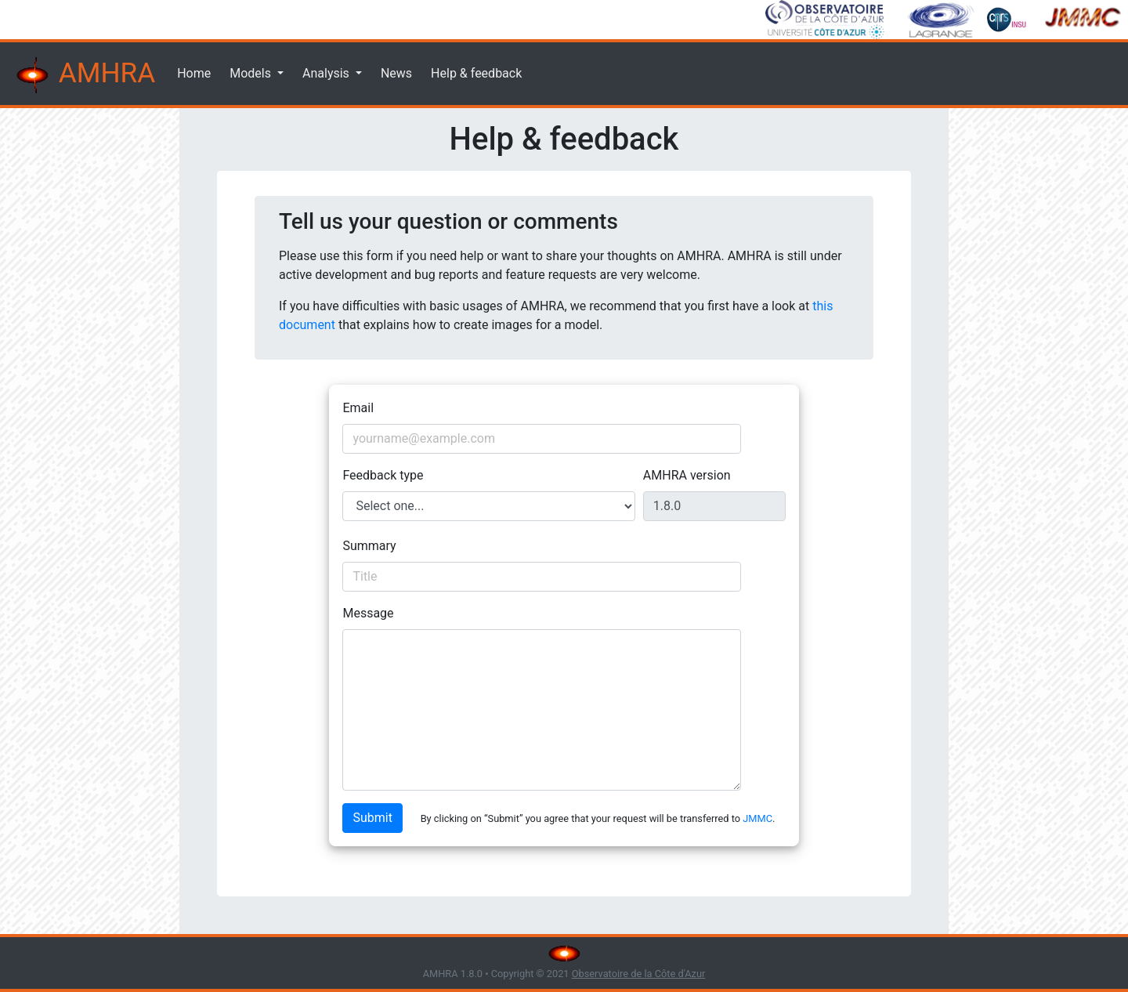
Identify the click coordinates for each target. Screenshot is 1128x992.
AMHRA (84, 75)
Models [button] (252, 73)
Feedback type (382, 475)
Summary (369, 545)
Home (194, 73)
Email (358, 407)
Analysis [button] (327, 73)
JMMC (757, 818)
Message (367, 613)
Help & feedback (476, 73)
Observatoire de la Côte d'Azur (639, 973)
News (396, 73)
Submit (372, 817)
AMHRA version (687, 475)
